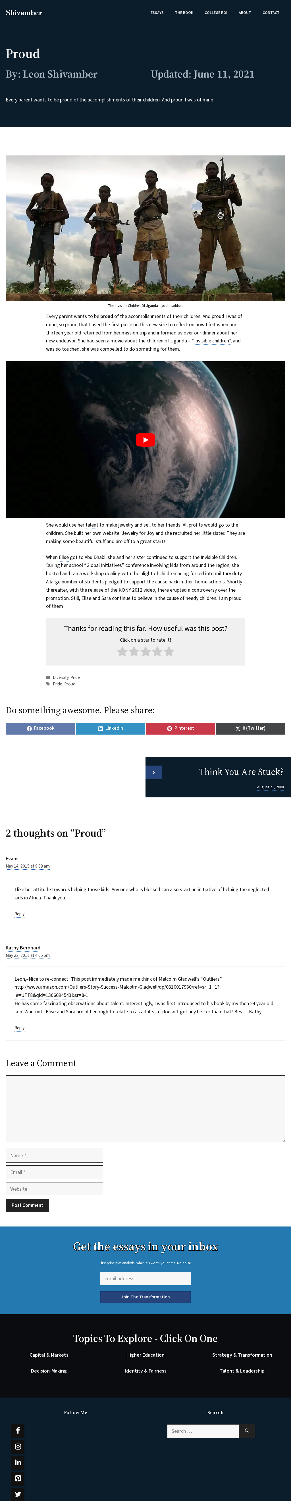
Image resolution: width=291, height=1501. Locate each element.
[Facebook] (17, 1431)
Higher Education (145, 1355)
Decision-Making (49, 1371)
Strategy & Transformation (242, 1355)
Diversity (60, 677)
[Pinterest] (17, 1479)
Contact (271, 13)
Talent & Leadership (242, 1371)
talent (92, 525)
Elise (64, 557)
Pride (75, 677)
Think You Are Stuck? (241, 772)
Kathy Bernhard (23, 947)
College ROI (216, 13)
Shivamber (24, 12)
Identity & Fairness (146, 1371)
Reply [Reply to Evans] (19, 914)
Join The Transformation (145, 1297)
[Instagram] (17, 1447)
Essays (157, 13)
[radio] (122, 653)
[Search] (247, 1431)
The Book (184, 13)
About (245, 13)
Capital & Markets (49, 1355)
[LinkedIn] (17, 1463)
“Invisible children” (211, 340)
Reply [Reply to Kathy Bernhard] (19, 1028)
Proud (69, 684)
